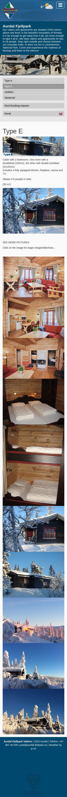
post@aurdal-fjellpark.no (33, 745)
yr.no (33, 748)
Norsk (33, 113)
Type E (8, 86)
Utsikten (9, 92)
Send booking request (16, 105)
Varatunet (9, 97)
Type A (8, 80)
